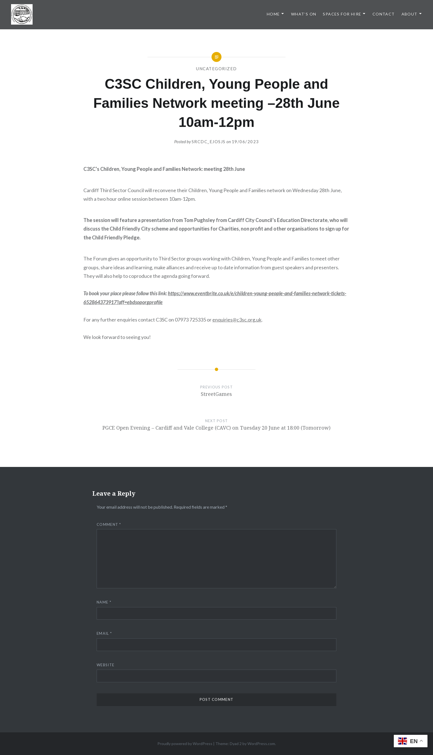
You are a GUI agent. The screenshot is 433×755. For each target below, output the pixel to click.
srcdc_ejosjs (209, 141)
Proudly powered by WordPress (184, 743)
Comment (109, 524)
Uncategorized (216, 68)
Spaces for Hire (342, 14)
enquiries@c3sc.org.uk (237, 320)
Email (104, 633)
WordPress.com (261, 743)
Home (273, 14)
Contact (384, 14)
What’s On (303, 14)
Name (104, 602)
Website (105, 665)
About (410, 14)
